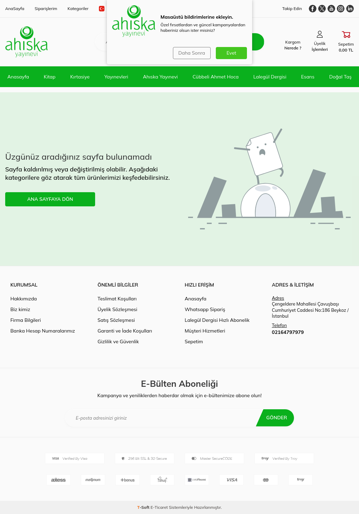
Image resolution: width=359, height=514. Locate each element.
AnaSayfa (14, 8)
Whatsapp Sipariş (205, 309)
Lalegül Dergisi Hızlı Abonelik (217, 320)
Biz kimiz (20, 309)
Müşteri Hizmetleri (205, 331)
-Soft (144, 507)
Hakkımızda (23, 299)
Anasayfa (18, 77)
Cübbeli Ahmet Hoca (216, 77)
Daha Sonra (191, 53)
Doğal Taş (340, 77)
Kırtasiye (80, 77)
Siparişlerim (46, 8)
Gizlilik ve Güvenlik (118, 341)
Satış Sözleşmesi (116, 320)
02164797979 (288, 332)
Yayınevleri (116, 77)
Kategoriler (78, 8)
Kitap (50, 77)
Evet (231, 53)
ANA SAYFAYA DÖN (50, 199)
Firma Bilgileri (25, 320)
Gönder (276, 417)
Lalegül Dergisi (269, 77)
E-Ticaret (159, 507)
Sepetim (194, 341)
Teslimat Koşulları (117, 299)
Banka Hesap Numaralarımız (42, 331)
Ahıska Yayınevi (160, 77)
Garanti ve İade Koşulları (125, 331)
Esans (308, 77)
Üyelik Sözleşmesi (117, 309)
